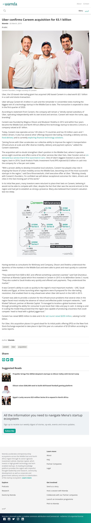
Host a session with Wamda (57, 491)
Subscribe (9, 431)
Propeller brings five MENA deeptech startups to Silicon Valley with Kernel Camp (46, 374)
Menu (81, 11)
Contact (86, 4)
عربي (87, 11)
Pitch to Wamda (53, 503)
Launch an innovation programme (60, 499)
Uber (13, 347)
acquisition (22, 347)
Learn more (27, 478)
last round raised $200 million (58, 316)
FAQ (48, 460)
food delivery (7, 137)
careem (6, 347)
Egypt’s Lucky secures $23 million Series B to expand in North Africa (40, 397)
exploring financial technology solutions (45, 137)
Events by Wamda (9, 495)
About (79, 4)
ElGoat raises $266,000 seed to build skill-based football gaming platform (42, 385)
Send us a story (52, 486)
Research (5, 491)
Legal (49, 468)
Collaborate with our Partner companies (62, 495)
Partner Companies (54, 464)
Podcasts (5, 486)
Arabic (4, 27)
